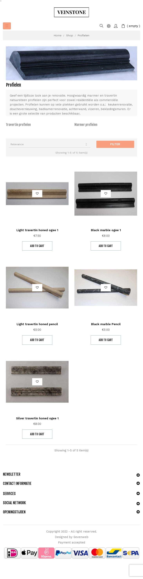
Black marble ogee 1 (106, 230)
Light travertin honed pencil (37, 324)
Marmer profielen (85, 125)
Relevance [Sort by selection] (49, 144)
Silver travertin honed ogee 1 (37, 418)
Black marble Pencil (106, 324)
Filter (115, 144)
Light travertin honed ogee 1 (37, 230)
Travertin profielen (18, 125)
